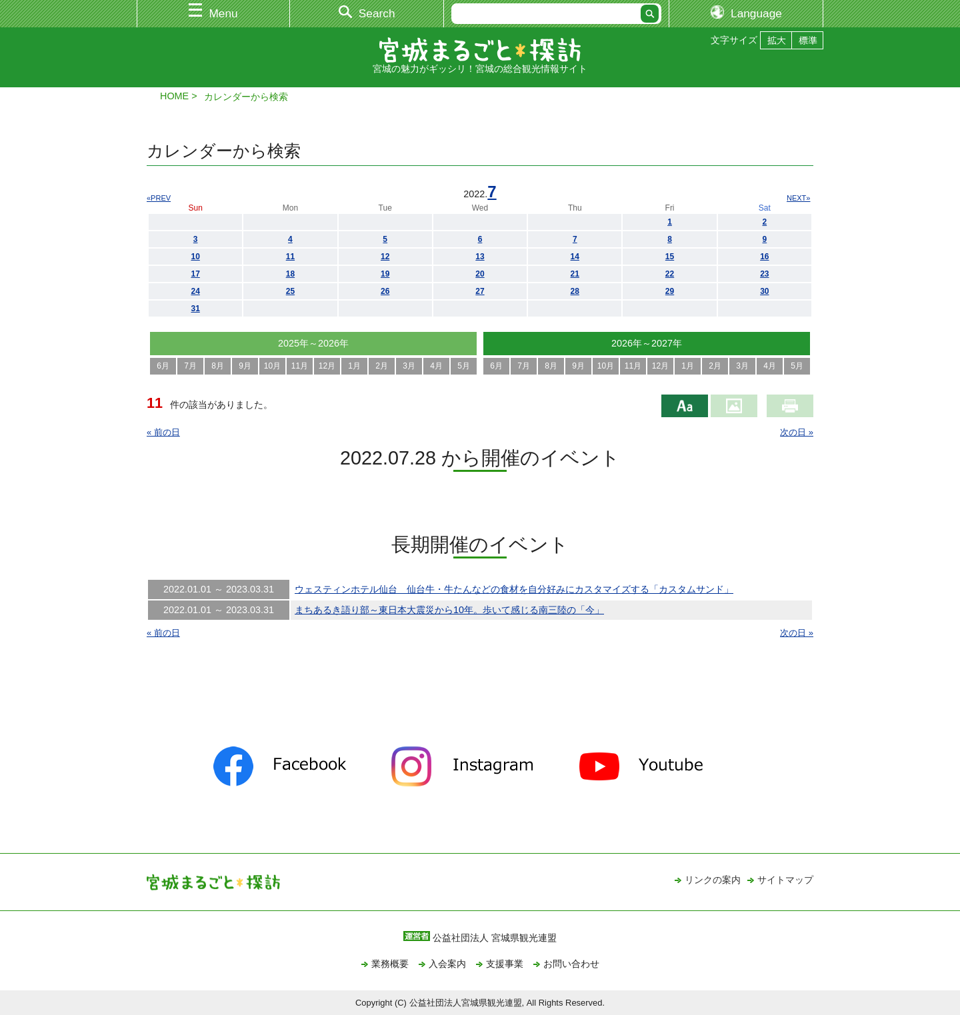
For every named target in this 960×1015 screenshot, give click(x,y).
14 (575, 256)
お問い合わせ (571, 963)
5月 (463, 366)
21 (575, 274)
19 (385, 274)
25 (290, 291)
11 (290, 256)
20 (479, 274)
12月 (327, 366)
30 (764, 291)
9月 (245, 366)
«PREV (159, 198)
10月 (272, 366)
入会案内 (447, 963)
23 (764, 274)
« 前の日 (163, 432)
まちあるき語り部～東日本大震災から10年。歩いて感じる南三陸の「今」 (449, 609)
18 (290, 274)
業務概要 (390, 963)
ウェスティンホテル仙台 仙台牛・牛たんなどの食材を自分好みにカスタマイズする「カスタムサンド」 (514, 589)
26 (385, 291)
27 (479, 291)
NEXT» (798, 198)
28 (575, 291)
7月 (190, 366)
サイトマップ (785, 879)
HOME (174, 96)
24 (195, 291)
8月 (217, 366)
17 (195, 274)
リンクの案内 (713, 879)
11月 (299, 366)
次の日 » (796, 432)
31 (195, 308)
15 (669, 256)
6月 (163, 366)
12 (385, 256)
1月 (354, 366)
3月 (409, 366)
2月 (381, 366)
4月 (436, 366)
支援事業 (504, 963)
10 (195, 256)
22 (669, 274)
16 (764, 256)
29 (669, 291)
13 (479, 256)
